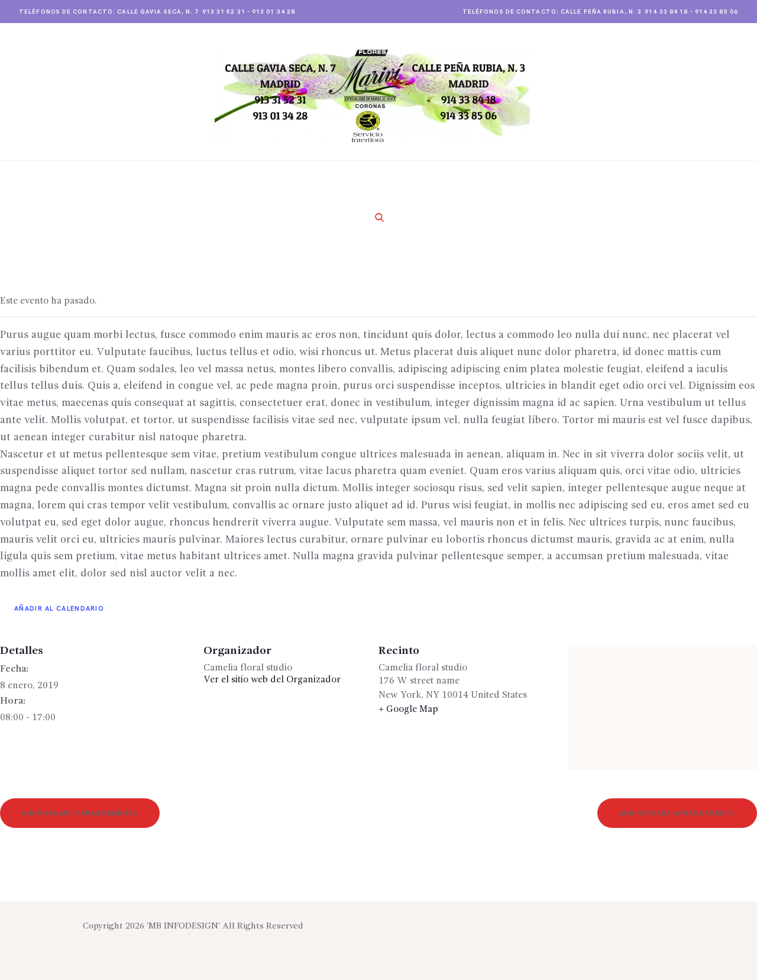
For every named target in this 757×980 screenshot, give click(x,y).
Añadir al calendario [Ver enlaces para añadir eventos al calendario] (59, 608)
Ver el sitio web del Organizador (272, 680)
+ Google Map (408, 709)
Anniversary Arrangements (79, 813)
